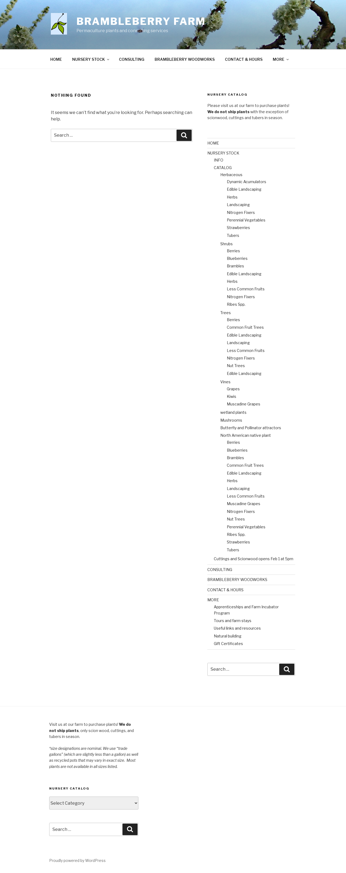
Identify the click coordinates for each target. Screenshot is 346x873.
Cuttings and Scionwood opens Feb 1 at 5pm (253, 558)
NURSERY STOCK (91, 59)
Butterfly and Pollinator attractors (250, 427)
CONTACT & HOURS (243, 59)
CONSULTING (131, 59)
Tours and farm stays (232, 620)
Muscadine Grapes (243, 404)
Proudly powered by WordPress (77, 860)
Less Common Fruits (246, 289)
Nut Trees (236, 365)
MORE (281, 59)
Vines (225, 382)
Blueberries (237, 258)
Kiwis (231, 396)
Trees (225, 312)
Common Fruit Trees (245, 327)
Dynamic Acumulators (246, 181)
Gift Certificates (228, 643)
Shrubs (226, 243)
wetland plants (233, 412)
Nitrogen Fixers (241, 212)
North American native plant (245, 435)
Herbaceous (231, 174)
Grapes (233, 389)
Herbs (232, 197)
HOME (56, 59)
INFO (218, 160)
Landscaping (238, 204)
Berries (233, 251)
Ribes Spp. (236, 304)
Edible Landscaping (244, 189)
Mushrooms (231, 420)
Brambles (235, 266)
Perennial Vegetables (246, 220)
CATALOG (223, 167)
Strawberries (238, 227)
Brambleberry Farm (141, 21)
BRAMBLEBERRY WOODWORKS (185, 59)
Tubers (233, 235)
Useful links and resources (237, 628)
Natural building (227, 636)
